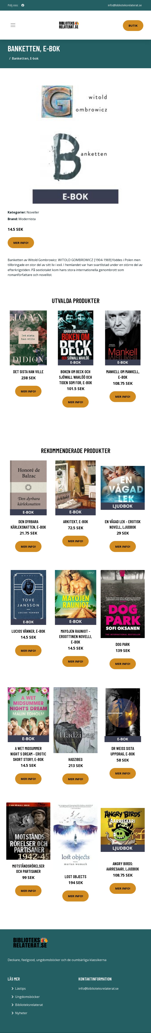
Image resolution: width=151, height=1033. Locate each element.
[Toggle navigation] (13, 25)
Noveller (33, 212)
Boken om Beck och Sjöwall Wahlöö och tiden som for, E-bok (75, 377)
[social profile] (23, 5)
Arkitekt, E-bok (75, 521)
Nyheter (21, 1013)
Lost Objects (75, 876)
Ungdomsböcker (27, 997)
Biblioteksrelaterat (29, 1005)
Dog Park (123, 644)
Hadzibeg (75, 759)
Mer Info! (20, 243)
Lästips (20, 988)
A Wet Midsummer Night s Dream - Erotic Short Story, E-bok (28, 754)
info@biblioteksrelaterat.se (125, 5)
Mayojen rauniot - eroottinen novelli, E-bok (75, 636)
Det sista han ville (28, 371)
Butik (133, 25)
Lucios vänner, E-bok (28, 631)
